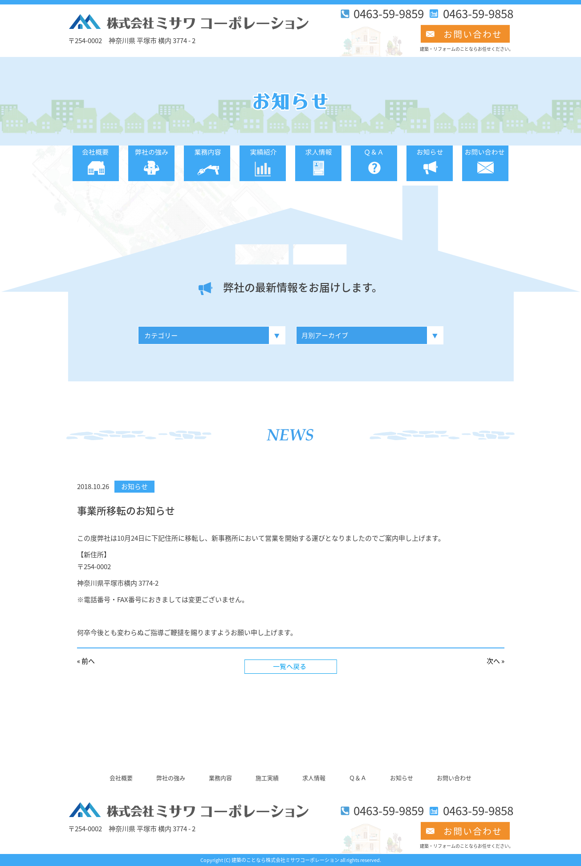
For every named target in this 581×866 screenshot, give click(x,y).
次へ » (495, 661)
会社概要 (121, 777)
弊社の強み (170, 777)
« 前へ (86, 661)
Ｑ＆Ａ (357, 777)
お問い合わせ (454, 777)
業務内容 (220, 777)
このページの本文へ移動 (68, 4)
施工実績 (267, 777)
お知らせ (134, 486)
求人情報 (313, 777)
